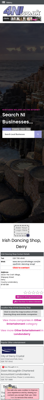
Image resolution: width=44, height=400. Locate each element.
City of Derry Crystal (12, 356)
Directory (7, 129)
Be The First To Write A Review (28, 302)
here (13, 397)
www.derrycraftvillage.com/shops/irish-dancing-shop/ (26, 262)
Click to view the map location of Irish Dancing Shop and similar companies (20, 313)
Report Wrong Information (30, 297)
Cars (23, 129)
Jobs (28, 129)
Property (15, 129)
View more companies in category (22, 322)
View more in (22, 332)
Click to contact (21, 267)
